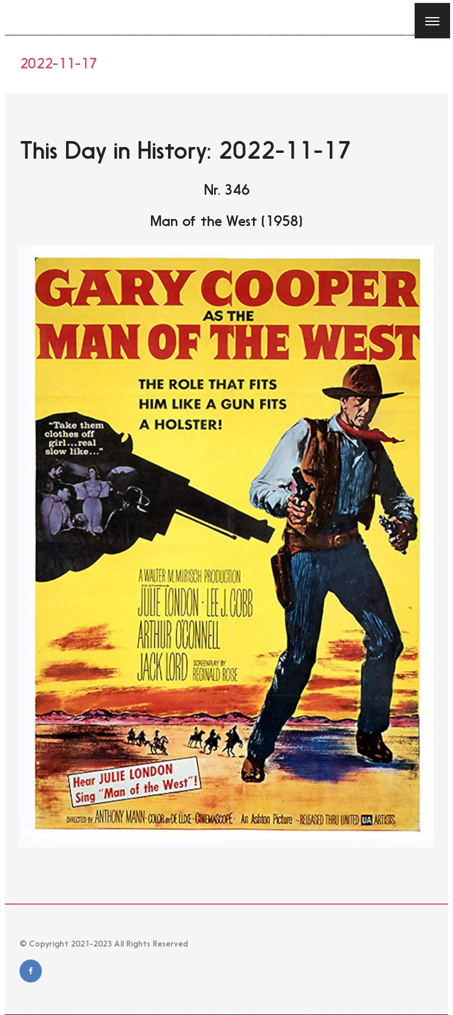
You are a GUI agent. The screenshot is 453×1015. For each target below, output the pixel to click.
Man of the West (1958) (226, 221)
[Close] (17, 17)
